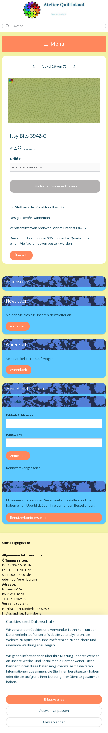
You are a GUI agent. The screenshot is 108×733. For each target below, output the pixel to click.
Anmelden (17, 326)
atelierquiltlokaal (18, 691)
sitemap (56, 715)
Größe (15, 158)
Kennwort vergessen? (23, 468)
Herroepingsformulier (18, 663)
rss (67, 715)
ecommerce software (86, 715)
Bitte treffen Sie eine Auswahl (55, 186)
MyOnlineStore (62, 724)
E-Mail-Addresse (19, 415)
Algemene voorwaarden (19, 658)
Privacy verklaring (14, 673)
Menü (54, 43)
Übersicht (21, 255)
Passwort (14, 434)
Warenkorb (18, 369)
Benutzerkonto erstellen (28, 517)
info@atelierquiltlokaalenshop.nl (25, 668)
